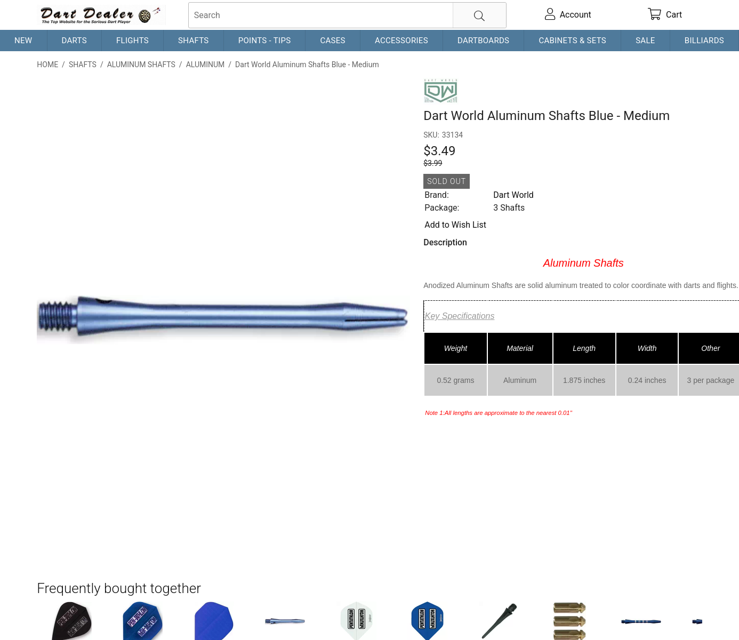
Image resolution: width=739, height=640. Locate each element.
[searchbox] (347, 15)
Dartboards (483, 40)
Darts (74, 40)
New (23, 40)
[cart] (665, 15)
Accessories (401, 40)
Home (47, 64)
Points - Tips (264, 40)
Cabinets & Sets (572, 40)
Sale (645, 40)
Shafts (193, 40)
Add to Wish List (455, 225)
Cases (332, 40)
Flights (132, 40)
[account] (568, 15)
